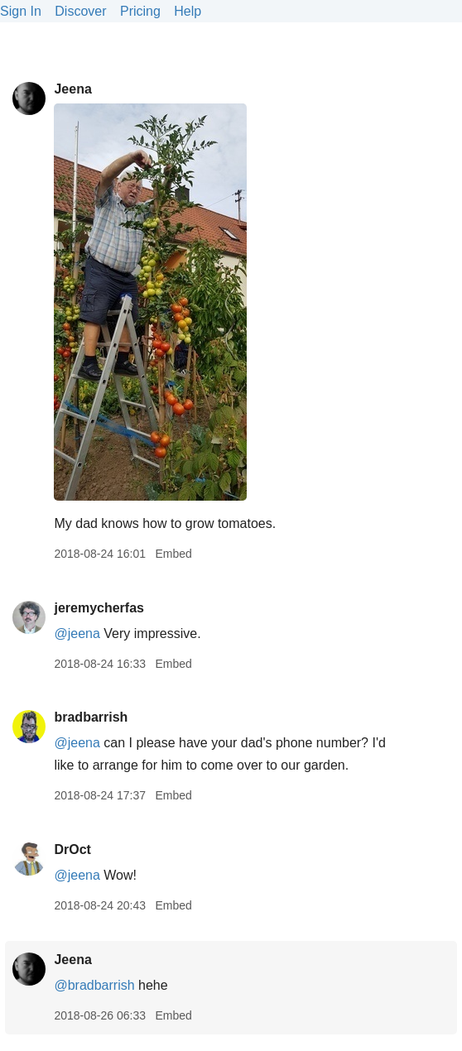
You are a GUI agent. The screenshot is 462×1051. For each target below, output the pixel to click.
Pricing (140, 11)
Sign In (20, 11)
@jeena (76, 633)
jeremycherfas (99, 608)
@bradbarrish (94, 985)
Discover (80, 11)
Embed (173, 553)
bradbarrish (91, 717)
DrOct (72, 849)
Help (187, 11)
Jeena (72, 89)
